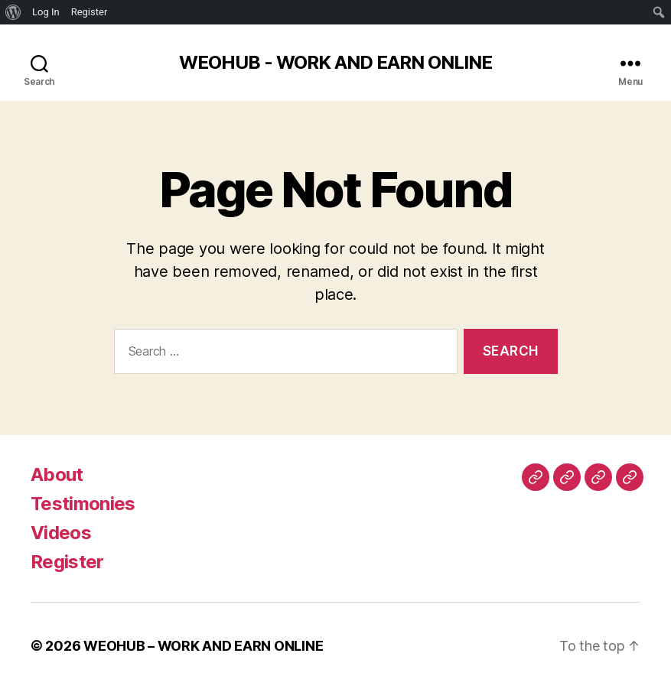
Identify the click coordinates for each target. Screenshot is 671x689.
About (57, 474)
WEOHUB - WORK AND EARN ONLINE (335, 63)
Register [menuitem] (89, 12)
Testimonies (83, 503)
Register (67, 562)
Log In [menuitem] (46, 12)
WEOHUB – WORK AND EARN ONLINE (203, 646)
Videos (61, 533)
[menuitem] (13, 12)
